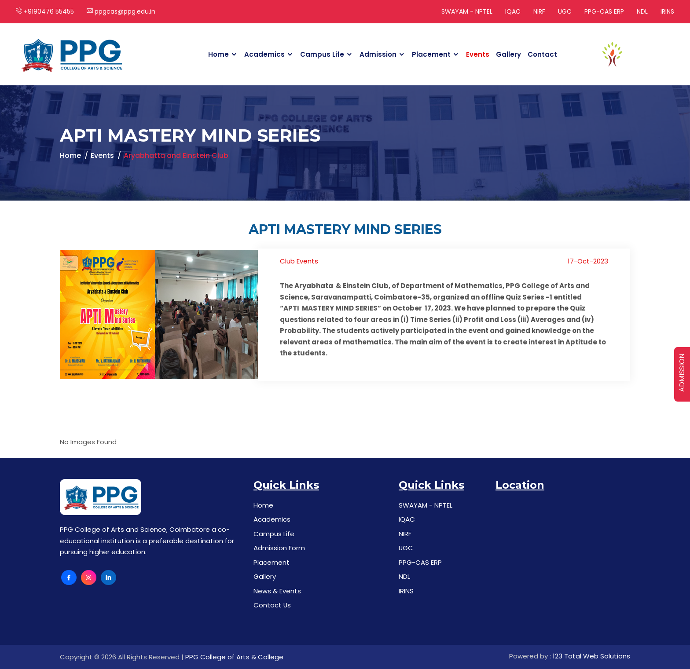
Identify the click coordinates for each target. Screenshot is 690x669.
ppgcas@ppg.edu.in (121, 11)
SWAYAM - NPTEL (466, 11)
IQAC (513, 11)
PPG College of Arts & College (234, 657)
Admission (378, 54)
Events (477, 54)
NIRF (539, 11)
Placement (431, 54)
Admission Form (279, 547)
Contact (542, 54)
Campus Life (322, 54)
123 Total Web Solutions (591, 656)
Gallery (508, 54)
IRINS (667, 11)
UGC (565, 11)
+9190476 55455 (45, 11)
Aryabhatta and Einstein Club (176, 155)
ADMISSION (682, 373)
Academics (264, 54)
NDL (642, 11)
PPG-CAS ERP (604, 11)
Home (218, 54)
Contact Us (272, 605)
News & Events (277, 591)
